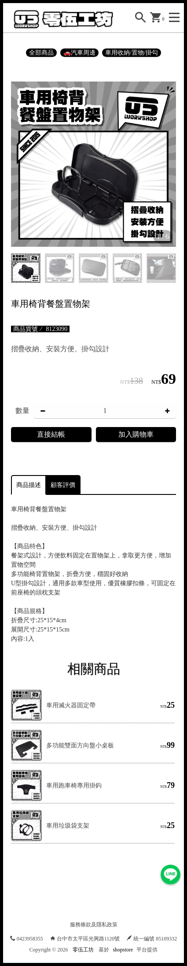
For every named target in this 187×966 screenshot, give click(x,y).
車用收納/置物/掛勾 (131, 52)
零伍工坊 (83, 950)
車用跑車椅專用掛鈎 (74, 785)
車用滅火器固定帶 (70, 705)
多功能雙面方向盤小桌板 (80, 745)
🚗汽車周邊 (79, 52)
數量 (22, 410)
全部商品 (41, 52)
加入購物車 (136, 434)
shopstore (123, 950)
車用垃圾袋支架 (67, 825)
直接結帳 (51, 434)
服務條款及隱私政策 (93, 924)
